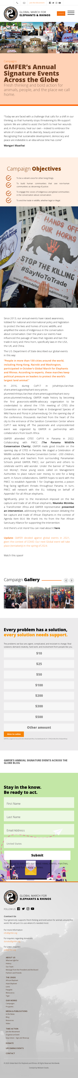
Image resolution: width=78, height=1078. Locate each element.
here (57, 528)
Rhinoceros (10, 993)
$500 (39, 717)
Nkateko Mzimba (63, 503)
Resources (10, 1020)
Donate (61, 13)
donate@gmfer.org (12, 941)
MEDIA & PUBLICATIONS (16, 1011)
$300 (39, 706)
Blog (7, 1017)
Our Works (11, 1000)
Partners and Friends (13, 973)
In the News (10, 1014)
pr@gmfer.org (10, 950)
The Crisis (11, 977)
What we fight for (12, 960)
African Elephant (12, 980)
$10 (39, 653)
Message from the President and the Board (22, 970)
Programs (9, 1006)
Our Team (9, 967)
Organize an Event (12, 1035)
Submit (37, 855)
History (8, 963)
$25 (39, 664)
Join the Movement (37, 2)
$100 (39, 685)
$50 (39, 674)
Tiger (8, 996)
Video (8, 1023)
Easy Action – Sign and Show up (17, 1038)
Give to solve (14, 734)
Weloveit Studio (43, 1068)
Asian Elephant (11, 983)
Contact (10, 1053)
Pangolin (9, 990)
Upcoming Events (15, 1048)
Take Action (12, 1028)
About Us (10, 957)
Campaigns (10, 1003)
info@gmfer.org (10, 933)
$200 (39, 695)
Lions (8, 987)
